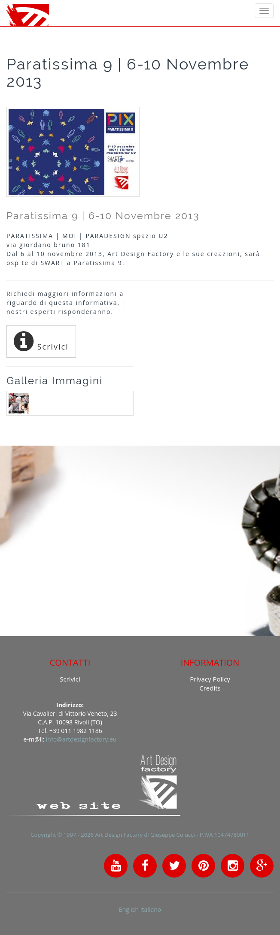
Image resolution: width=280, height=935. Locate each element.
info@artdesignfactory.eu (81, 739)
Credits (209, 688)
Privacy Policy (210, 679)
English (129, 909)
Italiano (150, 909)
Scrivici (41, 341)
